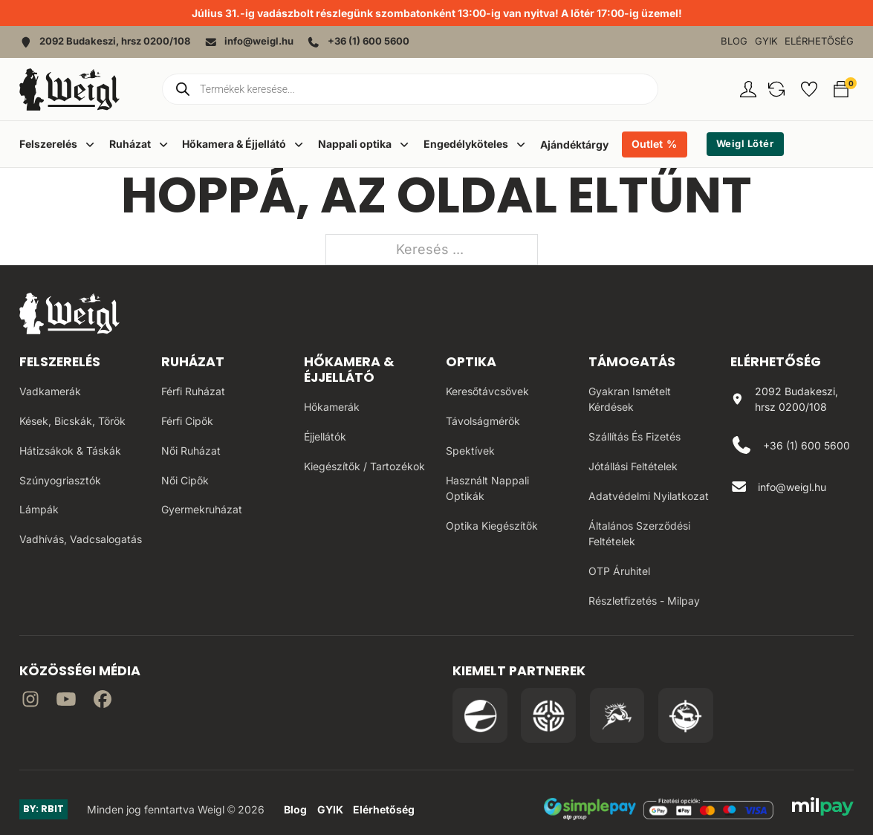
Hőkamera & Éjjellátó (349, 369)
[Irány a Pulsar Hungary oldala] (480, 715)
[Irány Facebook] (102, 701)
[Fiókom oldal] (748, 89)
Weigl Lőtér (745, 143)
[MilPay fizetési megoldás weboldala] (823, 809)
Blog (734, 41)
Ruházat (192, 361)
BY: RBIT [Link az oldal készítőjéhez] (43, 808)
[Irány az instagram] (30, 701)
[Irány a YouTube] (66, 701)
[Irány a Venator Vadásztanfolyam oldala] (617, 715)
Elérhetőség (819, 41)
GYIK (766, 41)
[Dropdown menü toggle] (90, 144)
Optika (471, 361)
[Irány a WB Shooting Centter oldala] (548, 715)
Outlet (647, 143)
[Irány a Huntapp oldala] (686, 715)
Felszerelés (59, 361)
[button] (776, 89)
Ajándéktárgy (574, 144)
